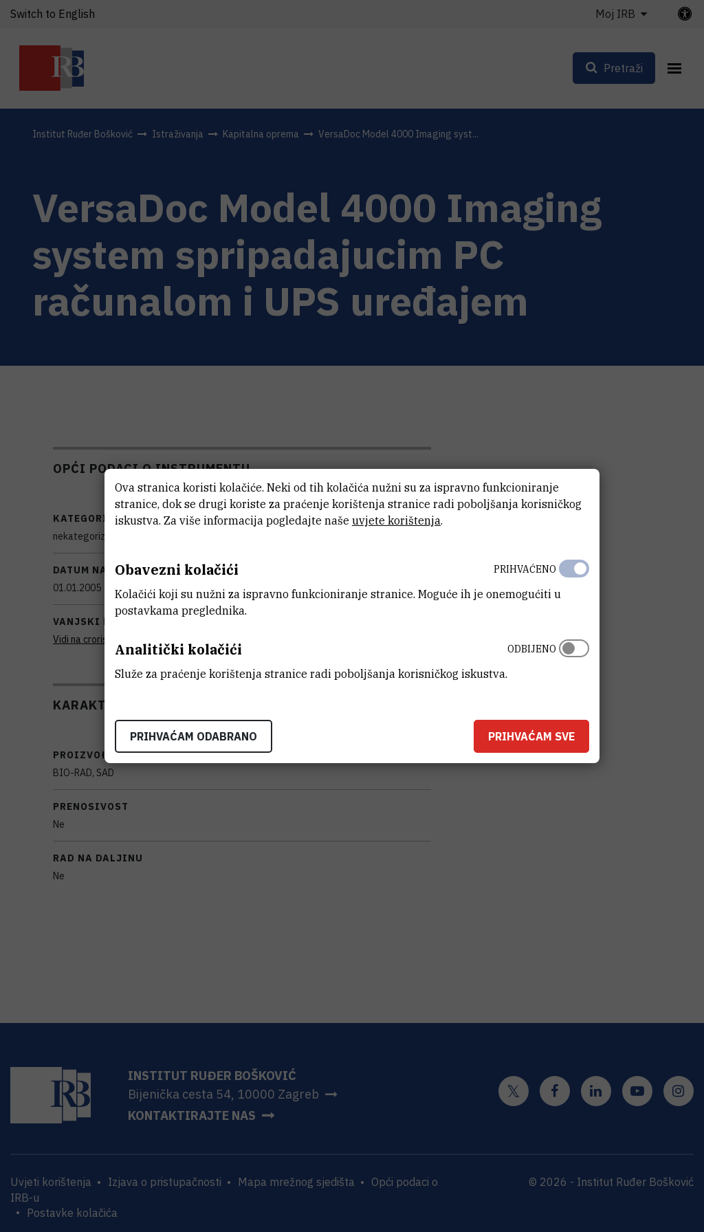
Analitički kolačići (178, 649)
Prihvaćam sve (531, 736)
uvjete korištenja (396, 520)
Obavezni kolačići (177, 569)
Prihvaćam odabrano (193, 736)
